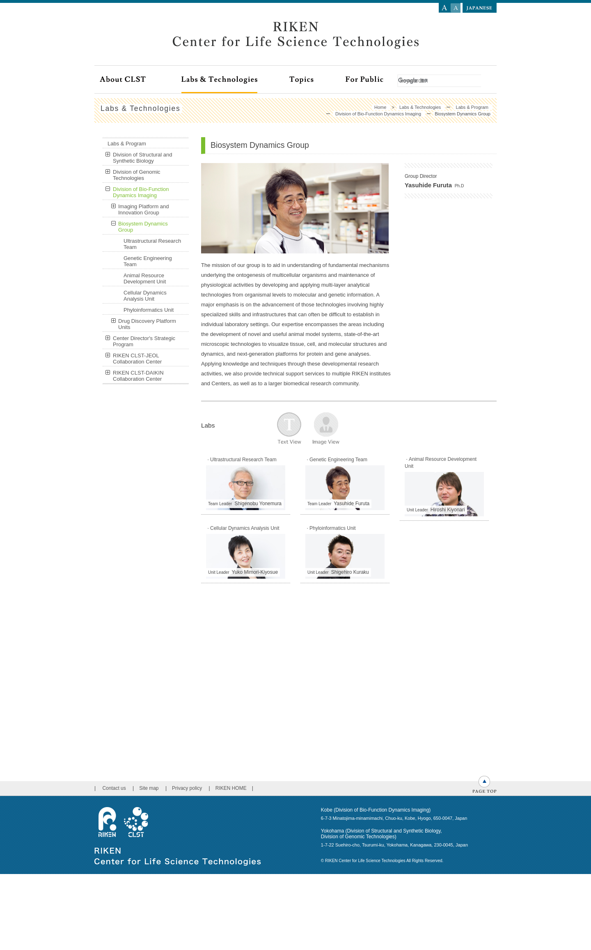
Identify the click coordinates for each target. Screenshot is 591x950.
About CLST (140, 79)
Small (455, 8)
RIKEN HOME (231, 661)
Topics (317, 79)
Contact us (114, 661)
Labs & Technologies (235, 79)
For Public (382, 79)
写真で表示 (326, 428)
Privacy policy (187, 661)
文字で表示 (289, 428)
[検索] (440, 80)
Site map (148, 661)
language (480, 6)
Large (445, 8)
